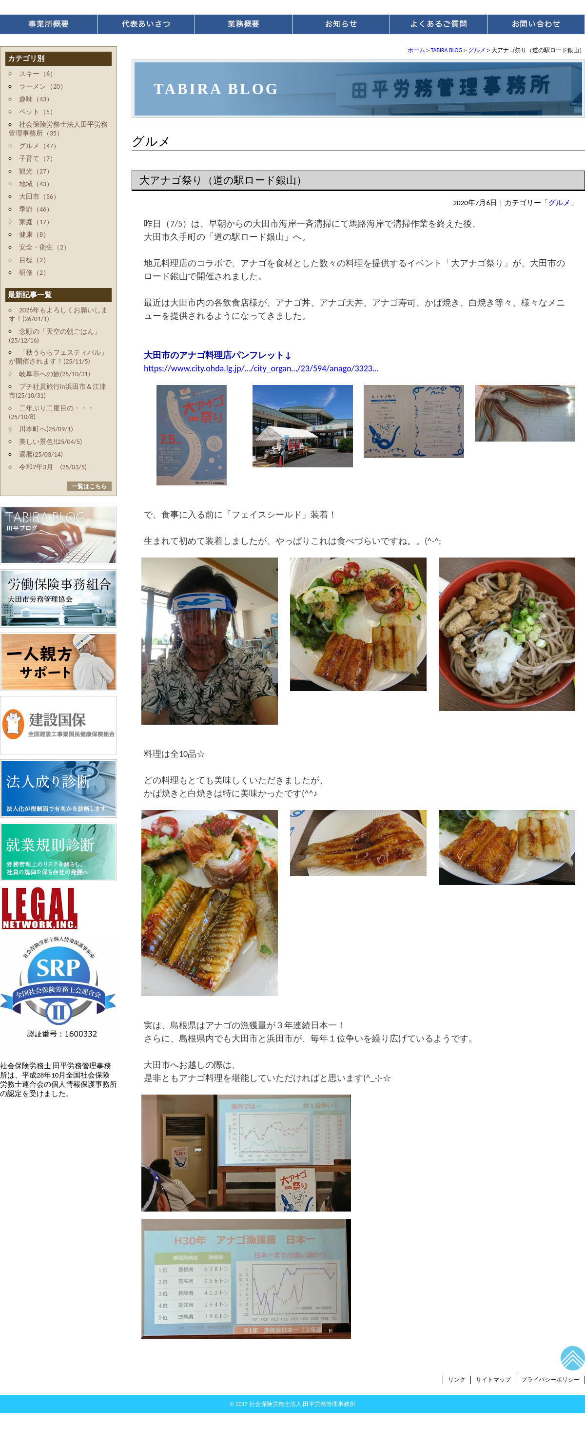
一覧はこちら (89, 486)
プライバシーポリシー (550, 1379)
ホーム (416, 50)
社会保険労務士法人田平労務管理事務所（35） (58, 128)
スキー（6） (38, 74)
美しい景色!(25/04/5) (50, 442)
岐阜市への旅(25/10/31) (54, 374)
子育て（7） (38, 158)
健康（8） (34, 235)
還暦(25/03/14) (41, 454)
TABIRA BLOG (446, 50)
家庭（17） (36, 222)
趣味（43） (36, 99)
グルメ (477, 50)
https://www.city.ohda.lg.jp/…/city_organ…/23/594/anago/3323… (261, 368)
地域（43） (36, 184)
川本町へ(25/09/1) (46, 429)
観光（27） (36, 171)
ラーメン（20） (43, 86)
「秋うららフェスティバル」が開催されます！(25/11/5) (58, 357)
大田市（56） (39, 197)
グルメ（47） (39, 146)
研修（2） (34, 273)
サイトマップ (493, 1379)
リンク (457, 1379)
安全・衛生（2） (44, 247)
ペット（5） (38, 112)
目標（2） (34, 260)
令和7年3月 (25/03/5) (53, 467)
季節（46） (36, 209)
